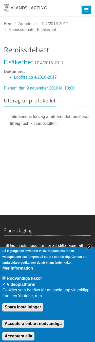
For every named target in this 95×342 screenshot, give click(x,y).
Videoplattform (21, 290)
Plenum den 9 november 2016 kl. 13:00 (39, 88)
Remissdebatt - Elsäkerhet (32, 29)
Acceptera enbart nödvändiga (33, 329)
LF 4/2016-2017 (54, 24)
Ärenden (26, 24)
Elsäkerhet (18, 62)
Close (89, 252)
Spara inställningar (23, 312)
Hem (8, 24)
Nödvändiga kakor (24, 284)
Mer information (17, 274)
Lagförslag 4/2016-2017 (35, 77)
